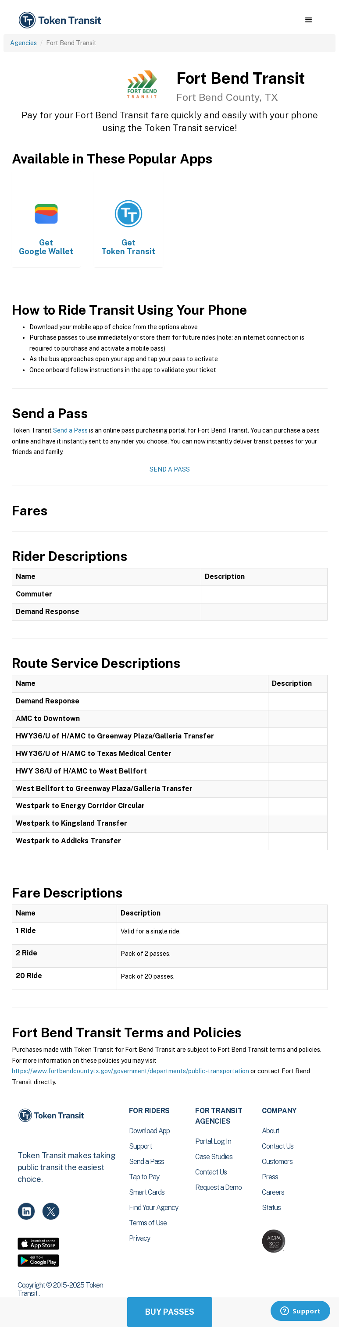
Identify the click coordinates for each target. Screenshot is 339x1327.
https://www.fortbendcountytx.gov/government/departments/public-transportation (130, 1071)
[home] (61, 20)
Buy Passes (169, 1311)
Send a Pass (70, 430)
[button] (308, 20)
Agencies (23, 42)
